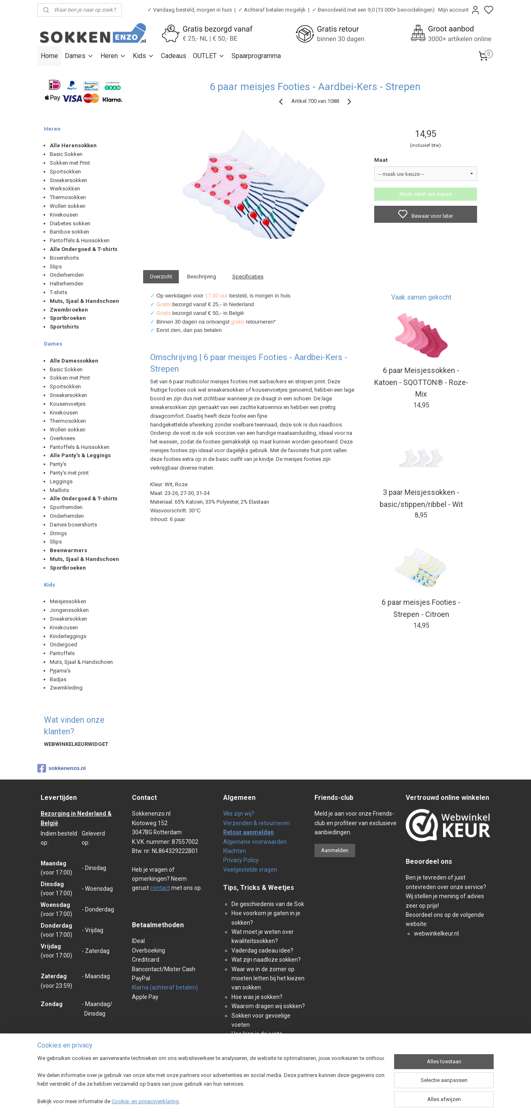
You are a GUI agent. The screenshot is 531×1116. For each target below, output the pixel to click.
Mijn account (459, 10)
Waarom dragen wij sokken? (268, 1006)
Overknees (62, 438)
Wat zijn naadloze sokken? (266, 959)
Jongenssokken (69, 610)
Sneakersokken (68, 180)
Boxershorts (64, 258)
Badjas (58, 679)
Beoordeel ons (429, 861)
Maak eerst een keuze (425, 194)
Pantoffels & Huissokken (80, 240)
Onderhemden (67, 275)
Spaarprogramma (256, 56)
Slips (56, 266)
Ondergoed (63, 644)
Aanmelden (334, 850)
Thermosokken (68, 197)
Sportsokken (65, 171)
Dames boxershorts (73, 524)
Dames (79, 56)
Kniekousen (64, 215)
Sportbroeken (68, 318)
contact (160, 888)
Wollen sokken (67, 206)
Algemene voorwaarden (255, 841)
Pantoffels (62, 653)
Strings (58, 533)
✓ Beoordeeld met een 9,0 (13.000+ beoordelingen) (373, 10)
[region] (210, 1080)
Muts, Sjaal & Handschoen (81, 662)
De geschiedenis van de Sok (267, 904)
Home (49, 56)
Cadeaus (173, 56)
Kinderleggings (68, 636)
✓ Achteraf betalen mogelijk (272, 10)
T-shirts (58, 292)
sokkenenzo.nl (61, 768)
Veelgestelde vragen (250, 869)
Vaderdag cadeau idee (260, 950)
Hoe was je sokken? (257, 997)
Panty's (58, 464)
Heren (113, 56)
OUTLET (209, 56)
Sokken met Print (70, 163)
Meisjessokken (68, 601)
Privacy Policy (241, 860)
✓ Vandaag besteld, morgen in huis (189, 10)
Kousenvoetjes (67, 404)
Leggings (61, 481)
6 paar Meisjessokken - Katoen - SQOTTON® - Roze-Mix (421, 382)
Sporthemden (66, 507)
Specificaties (247, 276)
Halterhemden (66, 283)
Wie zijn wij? (238, 813)
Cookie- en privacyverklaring (145, 1101)
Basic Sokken (66, 154)
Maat (380, 160)
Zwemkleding (66, 688)
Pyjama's (60, 671)
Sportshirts (64, 327)
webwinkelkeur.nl (436, 933)
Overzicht (161, 276)
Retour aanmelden (248, 832)
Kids (143, 56)
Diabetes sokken (70, 223)
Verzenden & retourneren (256, 823)
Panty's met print (69, 473)
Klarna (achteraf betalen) (165, 987)
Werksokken (65, 188)
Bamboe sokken (69, 232)
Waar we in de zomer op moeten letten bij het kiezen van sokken (267, 978)
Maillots (59, 490)
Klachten (234, 851)
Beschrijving (201, 276)
